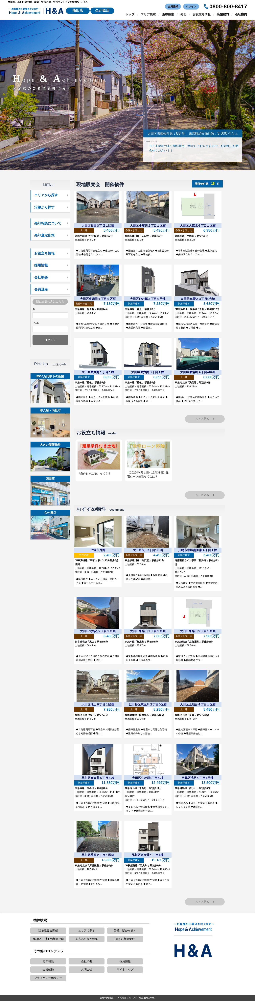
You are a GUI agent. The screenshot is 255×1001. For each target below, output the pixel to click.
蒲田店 (77, 11)
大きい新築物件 (125, 938)
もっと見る (205, 418)
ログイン (191, 6)
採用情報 (41, 265)
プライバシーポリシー (48, 977)
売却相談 (48, 961)
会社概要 (41, 277)
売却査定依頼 (44, 235)
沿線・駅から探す (125, 930)
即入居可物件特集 (87, 938)
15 (213, 183)
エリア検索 (148, 14)
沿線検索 (168, 14)
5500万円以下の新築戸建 (48, 938)
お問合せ (86, 969)
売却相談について (47, 223)
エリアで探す (86, 930)
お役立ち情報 (202, 14)
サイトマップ (125, 969)
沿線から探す (44, 207)
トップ (130, 14)
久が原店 (102, 11)
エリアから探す (46, 195)
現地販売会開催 (48, 930)
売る (183, 14)
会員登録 (173, 6)
